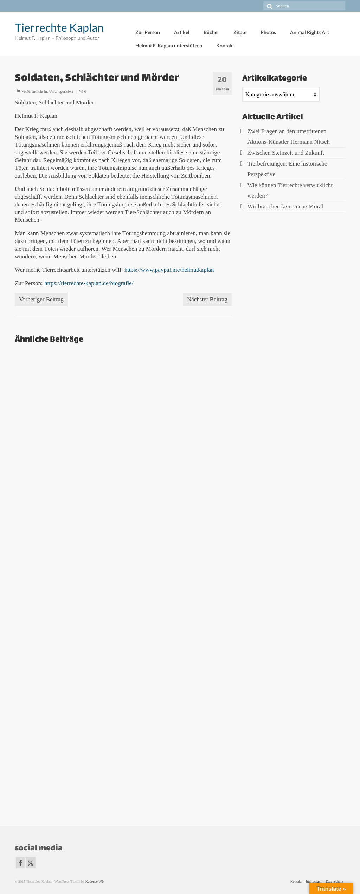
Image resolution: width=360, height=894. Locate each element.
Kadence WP (94, 881)
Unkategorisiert (61, 91)
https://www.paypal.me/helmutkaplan (169, 269)
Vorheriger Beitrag (41, 299)
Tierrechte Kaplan (59, 27)
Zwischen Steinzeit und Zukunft (286, 152)
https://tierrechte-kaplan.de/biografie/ (88, 283)
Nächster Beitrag (207, 299)
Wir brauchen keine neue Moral (285, 206)
